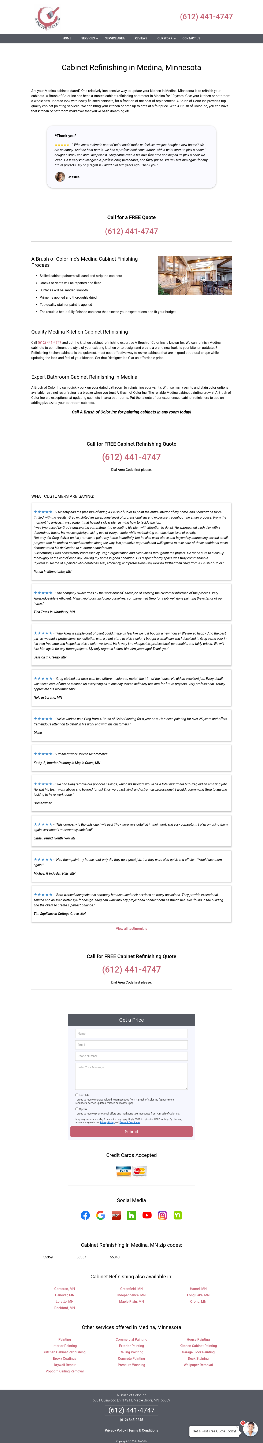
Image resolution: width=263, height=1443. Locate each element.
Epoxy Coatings (65, 1346)
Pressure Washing (131, 1352)
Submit (131, 1119)
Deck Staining (198, 1346)
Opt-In (83, 1096)
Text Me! (84, 1082)
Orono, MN (198, 1289)
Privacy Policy (107, 1110)
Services (90, 40)
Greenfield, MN (131, 1276)
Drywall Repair (65, 1352)
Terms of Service (162, 1434)
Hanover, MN (64, 1283)
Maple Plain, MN (131, 1289)
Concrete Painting (131, 1346)
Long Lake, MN (198, 1283)
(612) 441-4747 (206, 16)
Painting (64, 1327)
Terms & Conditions (130, 1110)
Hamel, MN (198, 1276)
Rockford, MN (64, 1295)
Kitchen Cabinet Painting (198, 1333)
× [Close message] (237, 1427)
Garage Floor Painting (198, 1340)
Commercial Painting (131, 1327)
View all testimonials (131, 916)
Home (67, 38)
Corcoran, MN (64, 1276)
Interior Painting (65, 1333)
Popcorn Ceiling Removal (65, 1359)
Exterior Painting (131, 1333)
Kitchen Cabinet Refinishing (64, 1340)
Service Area (115, 38)
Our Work (167, 40)
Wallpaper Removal (198, 1352)
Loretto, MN (65, 1289)
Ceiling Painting (131, 1340)
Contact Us (191, 38)
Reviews (141, 38)
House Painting (198, 1327)
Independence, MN (131, 1283)
